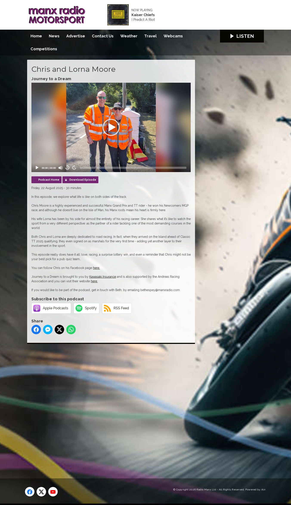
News (54, 36)
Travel (150, 36)
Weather (128, 36)
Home (36, 36)
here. (96, 268)
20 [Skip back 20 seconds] (67, 168)
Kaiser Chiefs (143, 15)
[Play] (37, 168)
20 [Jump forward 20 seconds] (74, 168)
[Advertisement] (108, 406)
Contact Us (102, 36)
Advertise (75, 36)
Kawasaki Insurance (102, 276)
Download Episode (82, 179)
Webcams (173, 36)
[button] (111, 127)
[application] (111, 127)
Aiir (263, 489)
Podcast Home (48, 179)
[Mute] (60, 168)
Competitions (44, 49)
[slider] (133, 168)
